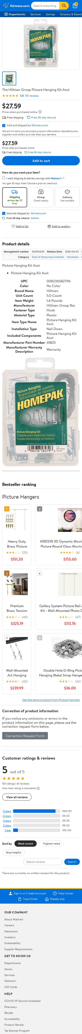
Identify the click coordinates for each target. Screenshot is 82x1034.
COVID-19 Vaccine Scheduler (22, 1001)
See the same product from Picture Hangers (51, 700)
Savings (50, 14)
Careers (9, 925)
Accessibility (12, 1019)
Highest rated (51, 843)
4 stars (7, 816)
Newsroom (11, 931)
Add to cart (41, 160)
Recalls (8, 1013)
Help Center (63, 893)
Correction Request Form (25, 735)
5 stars (7, 811)
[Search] (64, 6)
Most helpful (13, 852)
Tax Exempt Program (17, 1030)
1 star (8, 830)
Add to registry (58, 226)
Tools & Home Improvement (48, 257)
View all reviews (17, 797)
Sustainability (12, 943)
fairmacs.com (39, 125)
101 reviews (31, 95)
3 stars (7, 820)
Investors (10, 937)
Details (35, 218)
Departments (14, 14)
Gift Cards (10, 987)
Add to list (20, 226)
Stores (8, 969)
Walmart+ (10, 981)
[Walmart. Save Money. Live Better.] (16, 6)
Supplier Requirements (18, 949)
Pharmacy (10, 1007)
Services (35, 14)
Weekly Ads (55, 899)
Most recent (25, 843)
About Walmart (13, 919)
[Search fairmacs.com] (45, 6)
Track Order (28, 899)
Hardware (72, 257)
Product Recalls (14, 1025)
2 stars (7, 825)
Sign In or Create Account (27, 893)
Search (72, 862)
